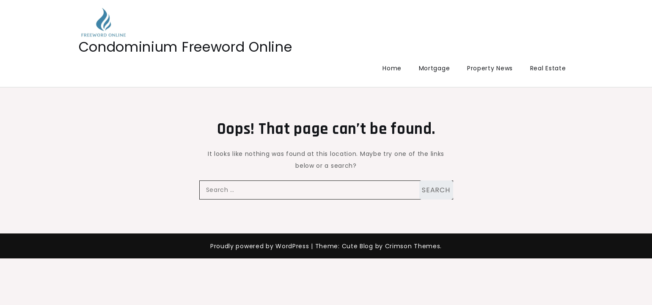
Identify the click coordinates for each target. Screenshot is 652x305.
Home (392, 68)
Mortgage (434, 68)
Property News (490, 68)
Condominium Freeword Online (185, 46)
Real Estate (548, 68)
